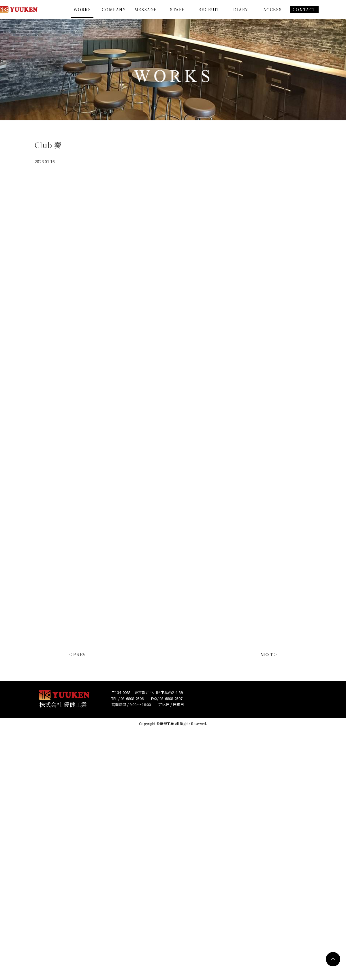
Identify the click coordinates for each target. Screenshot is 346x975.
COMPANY (114, 9)
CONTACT (304, 9)
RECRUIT (209, 9)
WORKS (82, 9)
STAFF (177, 9)
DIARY (240, 9)
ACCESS (272, 9)
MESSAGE (145, 9)
